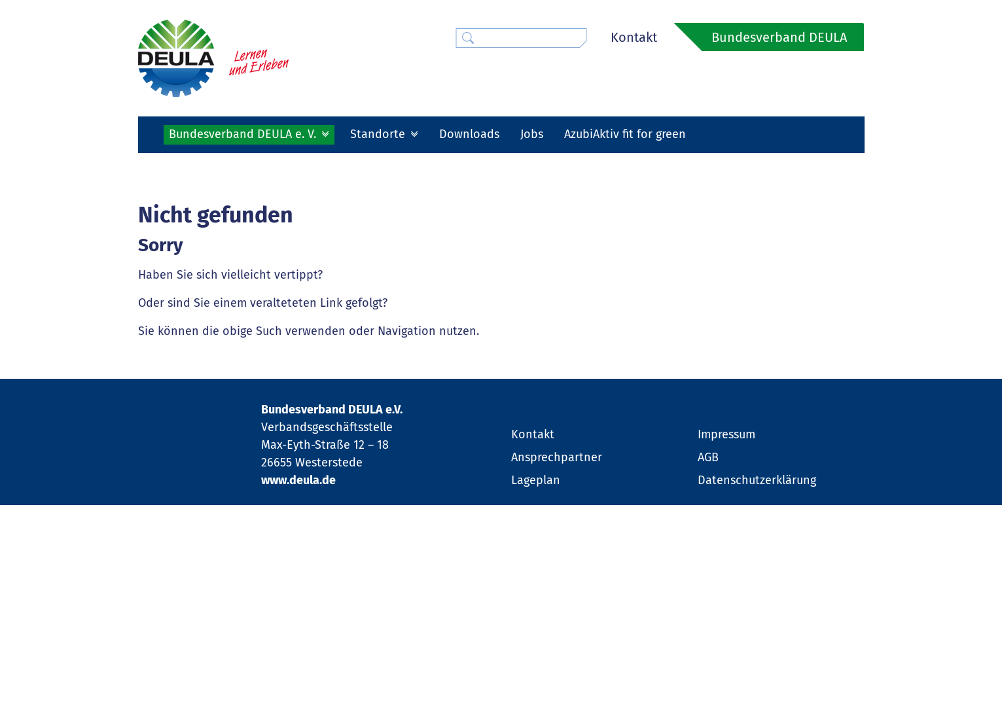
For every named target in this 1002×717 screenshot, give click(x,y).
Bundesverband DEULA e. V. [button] (244, 134)
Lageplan (535, 676)
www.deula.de (298, 675)
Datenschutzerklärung (757, 676)
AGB (708, 653)
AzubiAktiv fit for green (625, 134)
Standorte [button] (379, 134)
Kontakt (634, 37)
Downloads (469, 134)
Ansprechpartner (556, 653)
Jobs (531, 134)
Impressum (726, 630)
